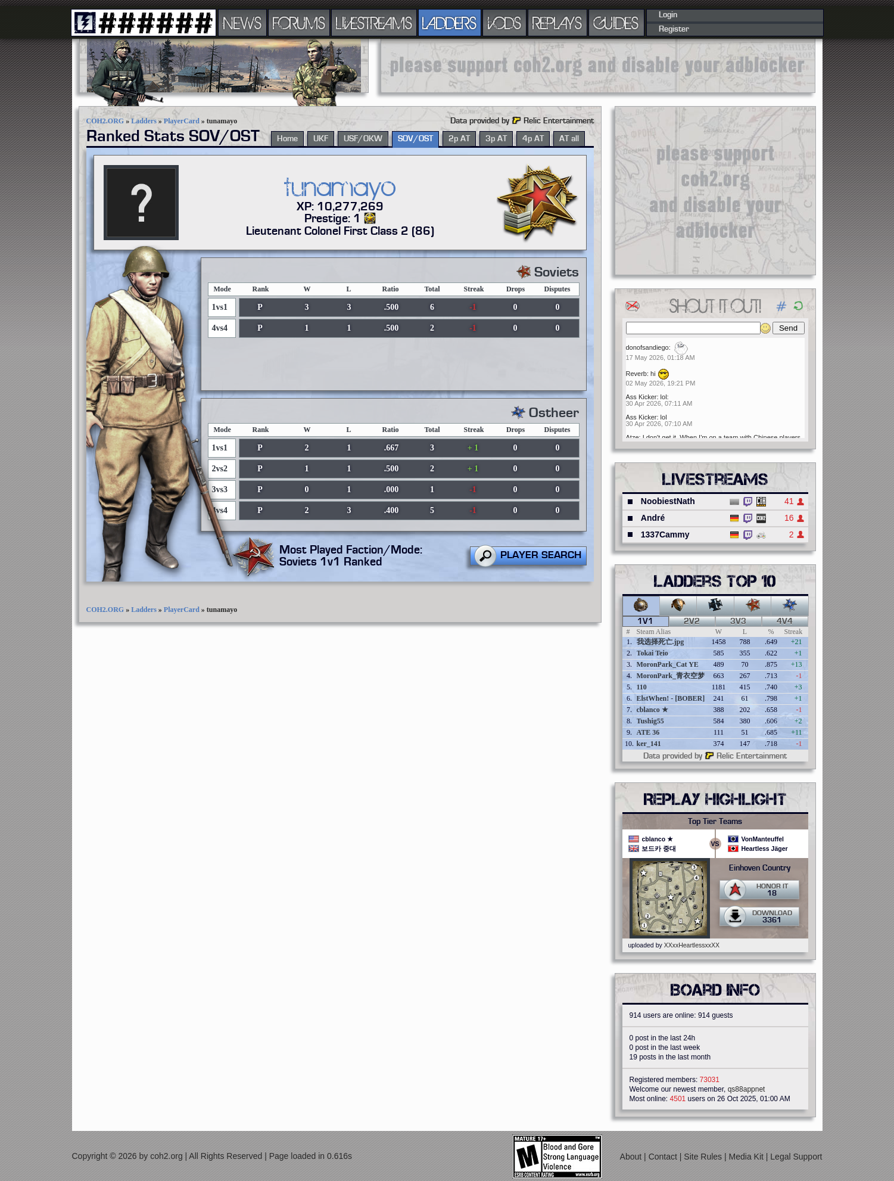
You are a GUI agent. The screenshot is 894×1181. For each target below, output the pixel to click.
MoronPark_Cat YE (668, 664)
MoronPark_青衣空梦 (671, 676)
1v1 (645, 621)
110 (642, 687)
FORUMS (299, 23)
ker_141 (649, 743)
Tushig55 (650, 721)
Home (287, 139)
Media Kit (747, 1156)
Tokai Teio (652, 653)
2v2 (692, 621)
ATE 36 (648, 732)
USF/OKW (363, 139)
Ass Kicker (641, 396)
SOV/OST (415, 139)
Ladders (144, 121)
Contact (664, 1156)
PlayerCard (182, 121)
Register (674, 29)
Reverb (636, 373)
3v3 (738, 621)
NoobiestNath (668, 501)
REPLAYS (557, 23)
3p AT (496, 139)
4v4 (785, 621)
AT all (569, 139)
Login (668, 15)
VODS (504, 23)
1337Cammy (665, 534)
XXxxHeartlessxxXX (691, 945)
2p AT (459, 139)
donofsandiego (647, 347)
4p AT (533, 139)
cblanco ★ (652, 710)
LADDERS (449, 23)
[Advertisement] (598, 65)
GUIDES (616, 23)
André (653, 518)
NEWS (242, 23)
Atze (632, 437)
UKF (320, 139)
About (632, 1156)
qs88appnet (746, 1089)
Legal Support (796, 1156)
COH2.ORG (105, 121)
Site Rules (704, 1156)
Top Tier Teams (715, 822)
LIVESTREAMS (374, 23)
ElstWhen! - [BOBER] (671, 698)
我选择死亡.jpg (660, 642)
